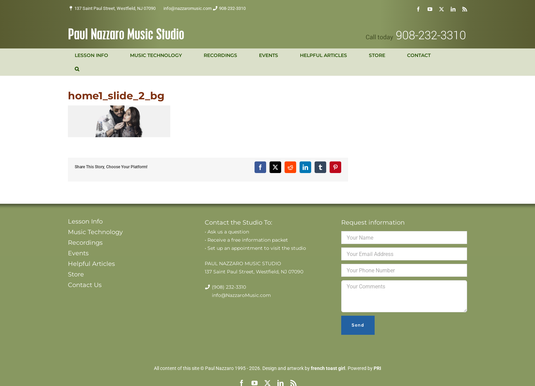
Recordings (85, 242)
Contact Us (85, 285)
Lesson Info (85, 221)
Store (76, 274)
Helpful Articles (91, 264)
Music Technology (95, 232)
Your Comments (404, 296)
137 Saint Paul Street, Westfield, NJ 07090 (115, 8)
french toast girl (328, 368)
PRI (377, 368)
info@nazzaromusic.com (187, 8)
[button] (77, 69)
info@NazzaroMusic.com (241, 295)
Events (78, 253)
